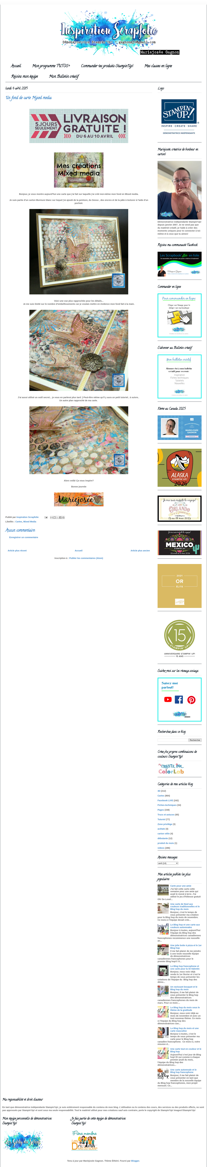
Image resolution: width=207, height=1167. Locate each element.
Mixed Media (29, 521)
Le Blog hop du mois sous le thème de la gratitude (185, 1008)
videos (161, 848)
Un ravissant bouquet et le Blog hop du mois (183, 988)
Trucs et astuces (166, 814)
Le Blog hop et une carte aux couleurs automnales (185, 926)
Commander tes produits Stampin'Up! (107, 66)
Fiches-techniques (167, 805)
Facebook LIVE (165, 800)
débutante (163, 838)
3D (159, 791)
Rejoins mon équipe (24, 77)
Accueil (16, 66)
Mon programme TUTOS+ (51, 66)
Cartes (18, 521)
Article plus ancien (140, 550)
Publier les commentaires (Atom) (86, 558)
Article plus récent (17, 550)
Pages (161, 810)
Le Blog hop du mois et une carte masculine (184, 1029)
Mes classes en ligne (158, 66)
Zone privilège (165, 824)
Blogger (135, 1161)
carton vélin (164, 833)
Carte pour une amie (180, 886)
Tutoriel (161, 819)
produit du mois (166, 843)
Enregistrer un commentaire (23, 537)
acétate (161, 829)
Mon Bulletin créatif (63, 77)
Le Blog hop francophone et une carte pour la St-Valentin (185, 967)
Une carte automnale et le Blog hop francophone (183, 1071)
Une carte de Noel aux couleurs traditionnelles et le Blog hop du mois (185, 907)
